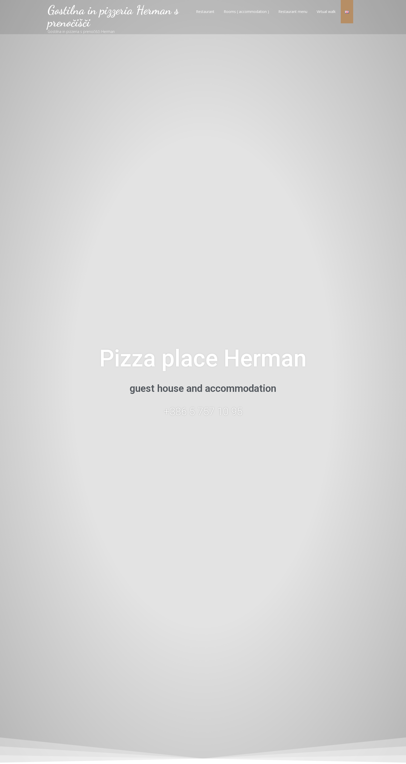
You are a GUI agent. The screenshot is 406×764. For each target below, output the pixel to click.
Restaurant (205, 16)
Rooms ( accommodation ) (246, 16)
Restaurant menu (292, 16)
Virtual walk (326, 16)
